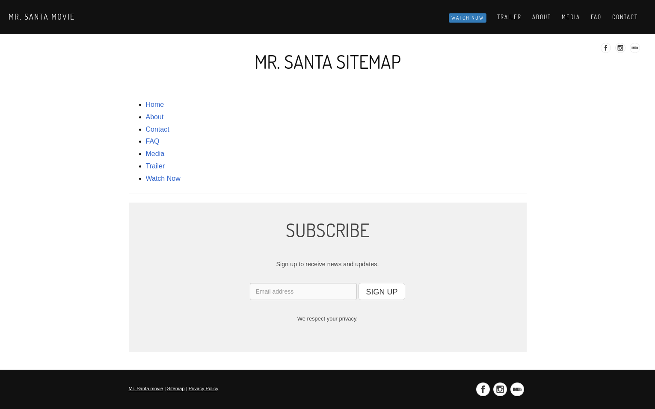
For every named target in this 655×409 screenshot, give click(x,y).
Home (155, 104)
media (155, 153)
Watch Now (467, 18)
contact (157, 129)
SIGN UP (381, 292)
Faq (596, 17)
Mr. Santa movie (42, 16)
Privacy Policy (204, 388)
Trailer (509, 17)
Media (571, 17)
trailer (155, 166)
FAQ (153, 141)
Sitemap (175, 388)
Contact (625, 17)
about (155, 117)
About (541, 17)
